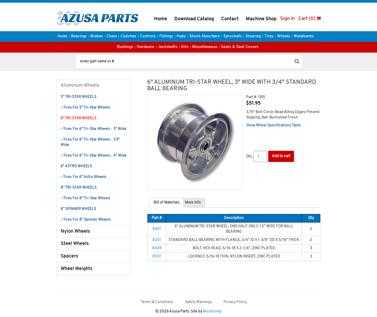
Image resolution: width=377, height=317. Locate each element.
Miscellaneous (204, 47)
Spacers (69, 256)
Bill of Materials (167, 203)
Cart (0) (309, 18)
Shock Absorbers (204, 36)
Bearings (79, 36)
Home (160, 19)
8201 (156, 240)
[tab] (167, 203)
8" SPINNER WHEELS (78, 209)
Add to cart (281, 156)
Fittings (166, 36)
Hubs (181, 36)
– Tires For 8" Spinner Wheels (86, 220)
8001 (156, 229)
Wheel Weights (77, 268)
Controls (148, 36)
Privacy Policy (235, 302)
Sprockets (232, 36)
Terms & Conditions (157, 302)
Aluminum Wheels (80, 85)
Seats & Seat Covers (239, 47)
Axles (62, 36)
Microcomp (212, 312)
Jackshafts (167, 47)
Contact (230, 19)
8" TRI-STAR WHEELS (79, 188)
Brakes (96, 36)
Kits (184, 47)
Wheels (283, 36)
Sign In (287, 18)
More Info (193, 203)
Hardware (145, 47)
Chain (112, 36)
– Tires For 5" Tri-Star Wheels (85, 108)
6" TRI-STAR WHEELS (78, 118)
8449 (156, 248)
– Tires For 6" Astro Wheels (83, 177)
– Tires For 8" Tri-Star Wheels (85, 198)
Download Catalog (194, 19)
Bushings (125, 47)
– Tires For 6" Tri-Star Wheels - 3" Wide (93, 129)
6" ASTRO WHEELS (76, 166)
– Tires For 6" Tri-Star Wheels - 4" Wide (94, 156)
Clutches (128, 36)
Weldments (304, 36)
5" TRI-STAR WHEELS (78, 97)
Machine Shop (261, 19)
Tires (269, 36)
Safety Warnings (198, 302)
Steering (253, 36)
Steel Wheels (75, 243)
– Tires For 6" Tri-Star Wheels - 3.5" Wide (90, 142)
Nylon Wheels (75, 231)
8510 (156, 257)
